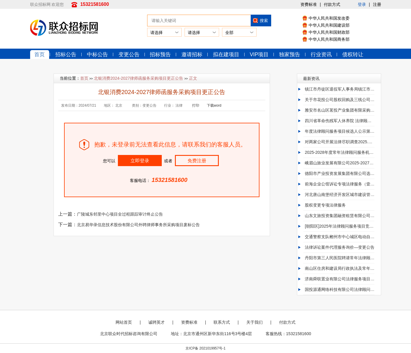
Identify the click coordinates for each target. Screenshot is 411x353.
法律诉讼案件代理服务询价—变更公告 (339, 247)
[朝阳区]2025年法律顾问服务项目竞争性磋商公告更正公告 (339, 226)
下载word (214, 106)
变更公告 (129, 54)
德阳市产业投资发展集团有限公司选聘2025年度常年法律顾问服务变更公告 (339, 173)
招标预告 (160, 54)
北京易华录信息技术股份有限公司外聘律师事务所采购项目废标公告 (138, 225)
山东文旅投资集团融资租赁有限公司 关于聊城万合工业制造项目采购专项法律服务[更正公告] (339, 216)
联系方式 (222, 322)
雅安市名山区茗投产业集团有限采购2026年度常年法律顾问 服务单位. (339, 110)
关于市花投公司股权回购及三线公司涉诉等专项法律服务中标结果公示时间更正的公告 (339, 100)
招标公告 (66, 54)
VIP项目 (259, 54)
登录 (362, 4)
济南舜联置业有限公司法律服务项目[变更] (339, 279)
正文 (193, 78)
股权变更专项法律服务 (325, 205)
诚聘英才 (156, 322)
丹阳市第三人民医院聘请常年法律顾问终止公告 (339, 258)
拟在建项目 (227, 54)
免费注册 (197, 160)
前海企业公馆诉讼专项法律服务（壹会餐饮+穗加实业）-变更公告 (339, 184)
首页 (40, 54)
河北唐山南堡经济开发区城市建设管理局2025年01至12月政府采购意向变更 (339, 194)
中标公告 (97, 54)
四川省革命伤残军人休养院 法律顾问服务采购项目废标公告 (339, 121)
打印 (195, 106)
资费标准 (308, 4)
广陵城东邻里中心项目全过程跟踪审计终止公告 (120, 214)
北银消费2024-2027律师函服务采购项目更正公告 (138, 78)
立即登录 (139, 160)
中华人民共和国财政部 (329, 32)
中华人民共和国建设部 (329, 25)
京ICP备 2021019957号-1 (205, 348)
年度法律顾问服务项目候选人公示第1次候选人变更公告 (339, 131)
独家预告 (290, 54)
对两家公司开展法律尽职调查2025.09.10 (339, 142)
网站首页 (124, 322)
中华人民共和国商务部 (329, 39)
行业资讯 (322, 54)
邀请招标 (192, 54)
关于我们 (254, 322)
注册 (377, 4)
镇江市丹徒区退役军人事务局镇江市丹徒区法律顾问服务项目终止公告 (339, 89)
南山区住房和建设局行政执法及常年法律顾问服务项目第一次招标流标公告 (339, 268)
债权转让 (353, 54)
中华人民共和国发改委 (329, 18)
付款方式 (332, 4)
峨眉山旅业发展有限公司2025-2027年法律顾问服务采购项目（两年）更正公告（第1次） (339, 163)
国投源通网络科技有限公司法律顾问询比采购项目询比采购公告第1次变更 (339, 289)
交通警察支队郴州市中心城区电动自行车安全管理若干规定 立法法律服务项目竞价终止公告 (339, 237)
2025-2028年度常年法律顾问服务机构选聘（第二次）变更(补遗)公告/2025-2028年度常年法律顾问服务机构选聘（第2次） (339, 152)
